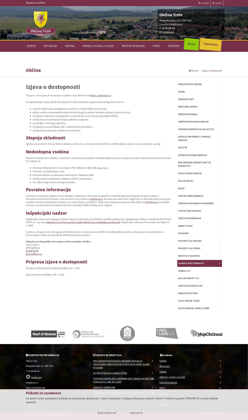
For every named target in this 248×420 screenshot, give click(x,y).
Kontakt (204, 3)
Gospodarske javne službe (193, 308)
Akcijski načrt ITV (188, 278)
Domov (31, 46)
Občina (69, 46)
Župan (181, 91)
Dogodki (174, 46)
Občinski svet (186, 99)
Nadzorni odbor (187, 106)
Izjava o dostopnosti (211, 70)
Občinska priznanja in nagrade (196, 203)
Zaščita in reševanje (189, 218)
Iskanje (217, 3)
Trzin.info (210, 44)
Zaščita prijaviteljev (190, 285)
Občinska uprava (187, 114)
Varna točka (185, 225)
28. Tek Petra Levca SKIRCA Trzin (110, 373)
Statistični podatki (189, 210)
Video (156, 46)
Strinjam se (136, 412)
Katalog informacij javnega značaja (194, 138)
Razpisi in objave (133, 46)
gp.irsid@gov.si (34, 253)
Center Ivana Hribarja (190, 195)
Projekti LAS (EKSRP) (190, 240)
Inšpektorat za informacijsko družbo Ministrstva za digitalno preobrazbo (83, 222)
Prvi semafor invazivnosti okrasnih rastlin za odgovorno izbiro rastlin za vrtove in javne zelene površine (121, 364)
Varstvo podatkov (189, 255)
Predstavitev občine (190, 84)
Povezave (183, 233)
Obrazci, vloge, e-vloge (98, 46)
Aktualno (50, 46)
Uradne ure (168, 32)
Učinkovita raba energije (192, 155)
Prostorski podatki (190, 173)
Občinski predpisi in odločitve (196, 129)
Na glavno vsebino (35, 2)
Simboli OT (184, 270)
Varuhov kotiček (188, 293)
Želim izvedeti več (107, 412)
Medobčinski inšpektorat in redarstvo (194, 164)
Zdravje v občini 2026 (104, 387)
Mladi (181, 188)
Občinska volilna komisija (193, 121)
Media (191, 44)
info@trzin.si (175, 24)
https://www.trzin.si (101, 95)
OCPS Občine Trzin (188, 300)
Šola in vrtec (185, 181)
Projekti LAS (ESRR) (189, 248)
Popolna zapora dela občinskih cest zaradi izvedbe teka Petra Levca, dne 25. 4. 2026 (123, 380)
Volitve (182, 147)
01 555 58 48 (32, 250)
